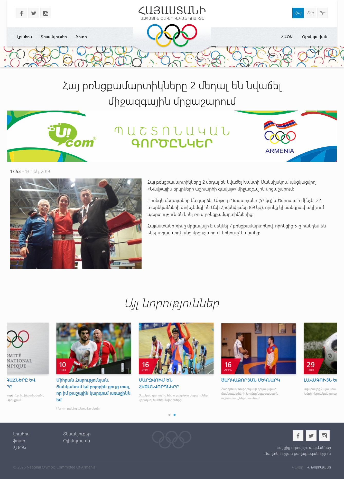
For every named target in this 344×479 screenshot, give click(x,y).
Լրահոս (24, 36)
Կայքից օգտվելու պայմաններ (304, 447)
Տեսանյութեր (54, 36)
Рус (323, 12)
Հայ (298, 12)
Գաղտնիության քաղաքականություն (298, 453)
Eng (310, 12)
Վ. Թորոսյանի (318, 467)
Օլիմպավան (314, 36)
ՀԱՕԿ (287, 36)
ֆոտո (81, 36)
